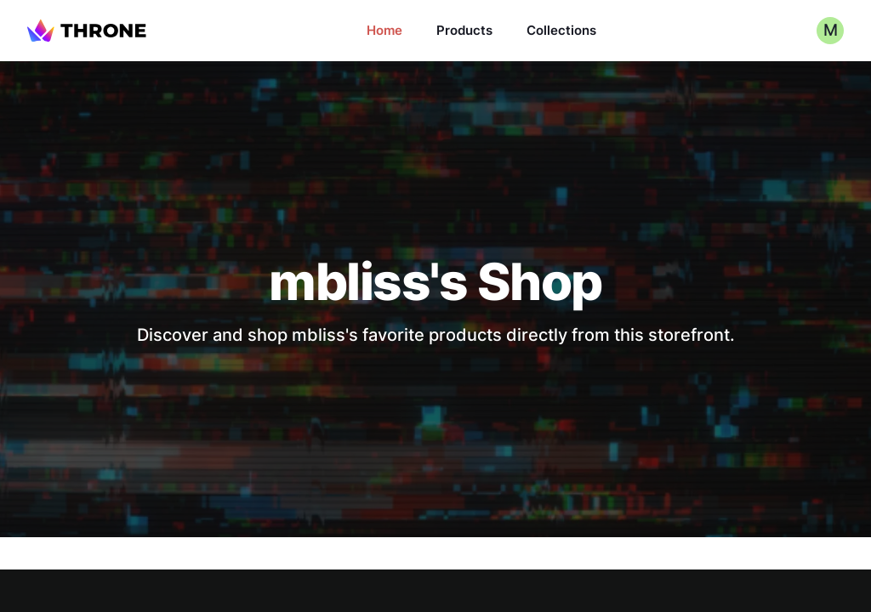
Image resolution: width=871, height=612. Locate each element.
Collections (561, 30)
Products (464, 30)
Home (384, 30)
